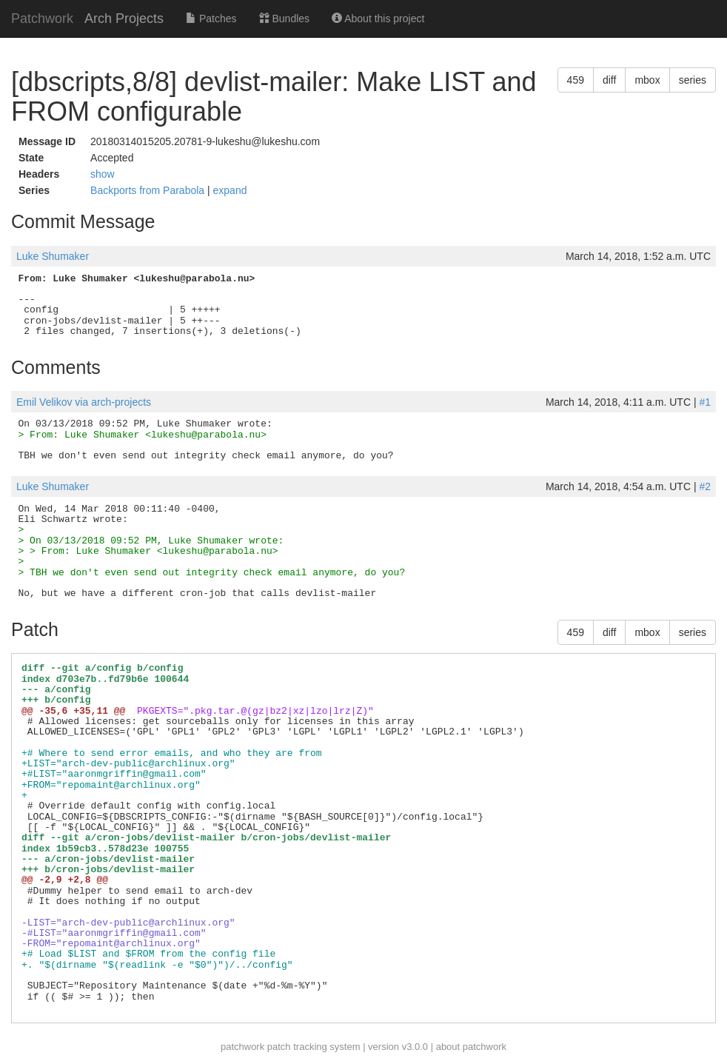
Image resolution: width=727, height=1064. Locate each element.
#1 (705, 402)
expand (230, 190)
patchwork (242, 1046)
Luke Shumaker (52, 256)
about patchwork (471, 1046)
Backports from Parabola (148, 190)
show (102, 174)
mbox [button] (647, 80)
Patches (211, 18)
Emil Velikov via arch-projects (83, 402)
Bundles (284, 18)
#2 (705, 486)
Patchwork (42, 18)
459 (575, 80)
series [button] (692, 80)
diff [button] (609, 80)
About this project (378, 18)
